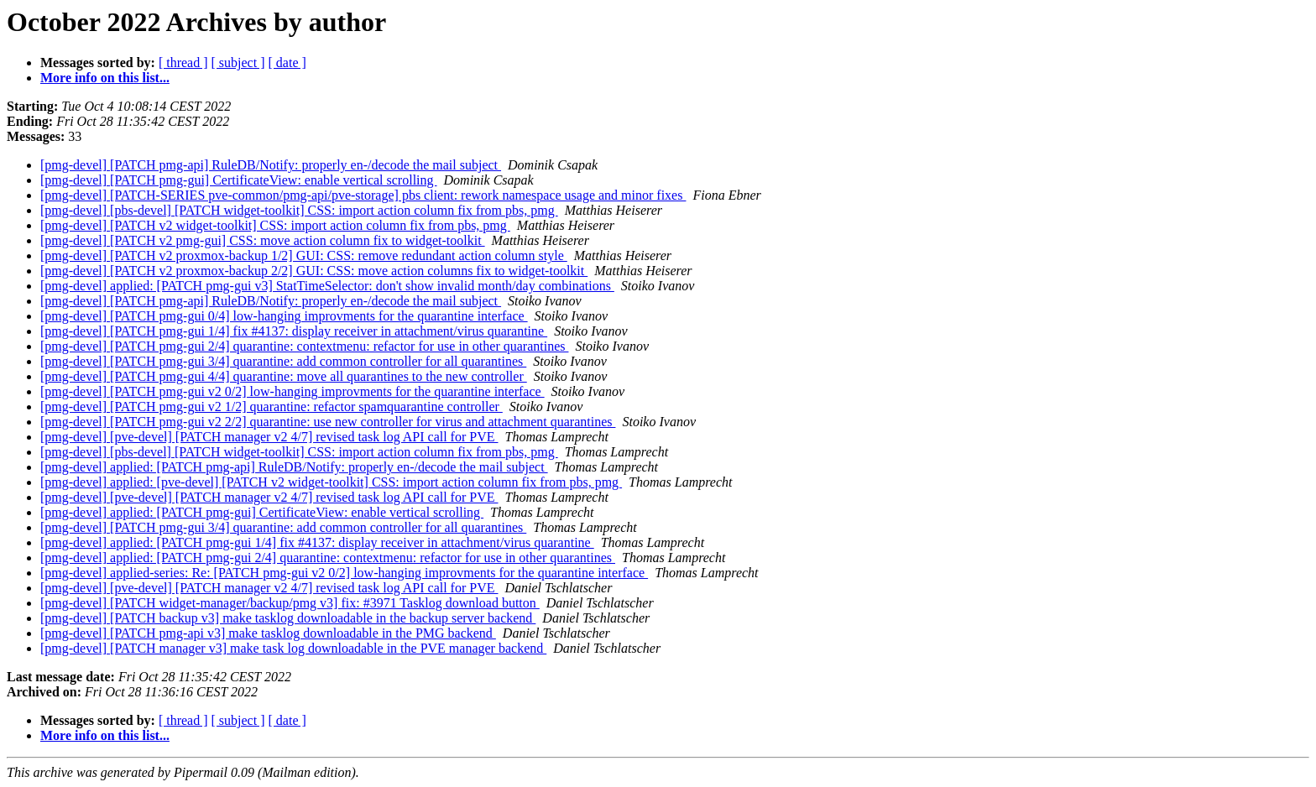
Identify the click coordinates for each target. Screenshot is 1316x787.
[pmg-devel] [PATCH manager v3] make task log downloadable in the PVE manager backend (293, 648)
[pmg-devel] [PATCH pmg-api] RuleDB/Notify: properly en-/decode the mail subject (270, 165)
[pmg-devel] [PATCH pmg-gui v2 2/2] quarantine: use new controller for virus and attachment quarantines (327, 421)
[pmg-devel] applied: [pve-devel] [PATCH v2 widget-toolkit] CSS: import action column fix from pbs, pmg (331, 482)
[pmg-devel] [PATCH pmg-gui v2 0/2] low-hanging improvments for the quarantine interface (292, 391)
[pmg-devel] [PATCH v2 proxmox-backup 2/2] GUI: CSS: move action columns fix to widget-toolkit (314, 270)
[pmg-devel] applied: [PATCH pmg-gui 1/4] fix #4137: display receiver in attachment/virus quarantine (317, 542)
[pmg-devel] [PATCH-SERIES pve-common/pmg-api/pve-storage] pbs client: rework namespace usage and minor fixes (363, 195)
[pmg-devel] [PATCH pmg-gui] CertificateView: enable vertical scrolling (238, 180)
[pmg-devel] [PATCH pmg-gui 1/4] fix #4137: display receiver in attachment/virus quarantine (293, 331)
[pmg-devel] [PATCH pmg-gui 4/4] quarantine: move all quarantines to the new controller (283, 376)
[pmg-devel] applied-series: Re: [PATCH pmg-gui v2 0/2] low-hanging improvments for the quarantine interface (344, 572)
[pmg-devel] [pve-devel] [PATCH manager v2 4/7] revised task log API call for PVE (269, 437)
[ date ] (287, 62)
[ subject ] (238, 62)
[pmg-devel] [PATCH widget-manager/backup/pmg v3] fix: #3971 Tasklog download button (290, 603)
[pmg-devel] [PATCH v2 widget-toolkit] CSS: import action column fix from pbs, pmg (275, 225)
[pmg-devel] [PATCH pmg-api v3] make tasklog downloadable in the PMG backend (268, 633)
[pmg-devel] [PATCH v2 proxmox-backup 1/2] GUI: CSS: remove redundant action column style (303, 255)
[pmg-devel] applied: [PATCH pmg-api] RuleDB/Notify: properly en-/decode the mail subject (294, 467)
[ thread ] (183, 62)
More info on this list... (105, 77)
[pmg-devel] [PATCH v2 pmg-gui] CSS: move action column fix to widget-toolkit (262, 240)
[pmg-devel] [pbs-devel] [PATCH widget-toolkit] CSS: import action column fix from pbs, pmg (299, 210)
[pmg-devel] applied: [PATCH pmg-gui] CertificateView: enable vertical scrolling (261, 512)
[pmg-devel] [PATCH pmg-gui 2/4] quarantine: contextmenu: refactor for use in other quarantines (304, 346)
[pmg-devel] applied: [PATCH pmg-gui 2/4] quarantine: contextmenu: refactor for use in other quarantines (327, 557)
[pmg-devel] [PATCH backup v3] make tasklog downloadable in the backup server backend (287, 618)
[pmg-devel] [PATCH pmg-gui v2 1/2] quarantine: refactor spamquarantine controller (271, 406)
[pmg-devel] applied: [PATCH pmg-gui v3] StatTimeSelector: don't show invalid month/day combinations (327, 286)
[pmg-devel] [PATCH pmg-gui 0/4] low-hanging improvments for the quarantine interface (284, 316)
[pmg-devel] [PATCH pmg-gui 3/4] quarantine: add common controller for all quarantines (283, 361)
